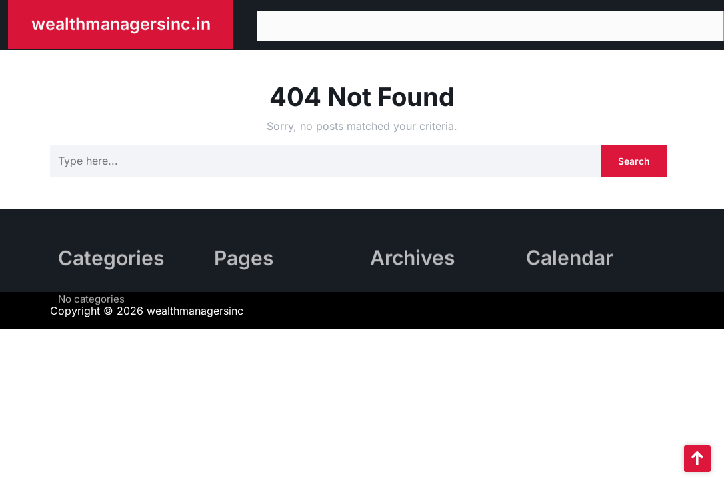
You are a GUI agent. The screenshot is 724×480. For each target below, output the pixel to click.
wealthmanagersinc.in (121, 23)
